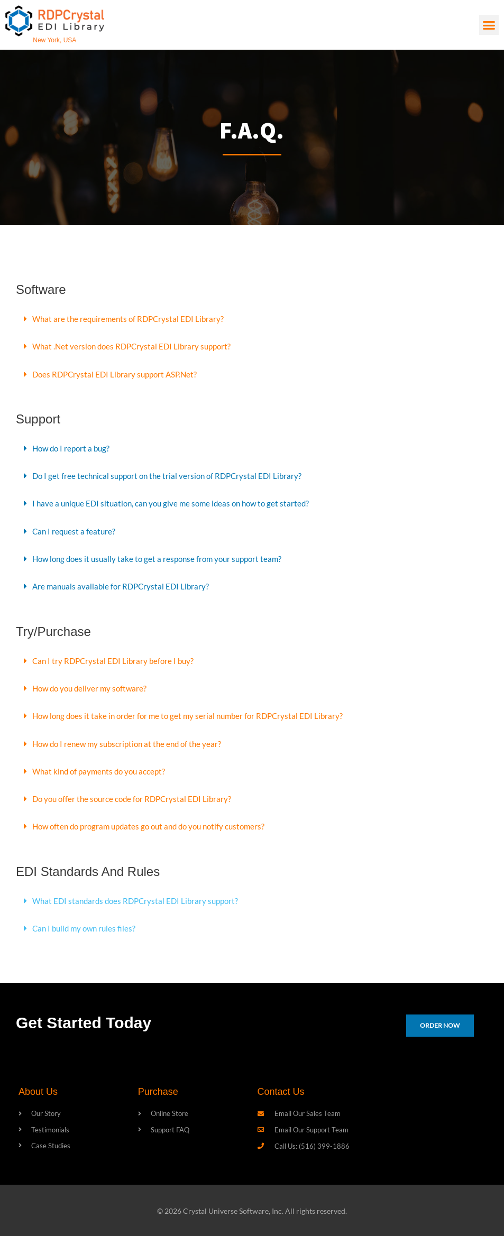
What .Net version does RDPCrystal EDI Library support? (135, 346)
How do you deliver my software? (92, 686)
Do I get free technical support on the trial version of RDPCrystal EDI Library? (171, 475)
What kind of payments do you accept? (102, 769)
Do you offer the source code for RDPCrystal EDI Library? (136, 796)
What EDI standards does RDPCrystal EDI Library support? (139, 898)
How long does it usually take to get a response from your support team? (162, 557)
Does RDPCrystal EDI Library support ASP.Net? (118, 373)
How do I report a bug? (73, 447)
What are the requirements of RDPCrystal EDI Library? (131, 318)
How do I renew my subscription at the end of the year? (131, 741)
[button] (489, 25)
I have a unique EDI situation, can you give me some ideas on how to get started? (176, 502)
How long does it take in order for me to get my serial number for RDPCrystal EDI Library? (193, 714)
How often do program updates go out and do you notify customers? (155, 824)
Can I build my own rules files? (86, 925)
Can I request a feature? (75, 530)
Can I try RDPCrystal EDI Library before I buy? (115, 659)
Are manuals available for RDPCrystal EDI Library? (123, 585)
